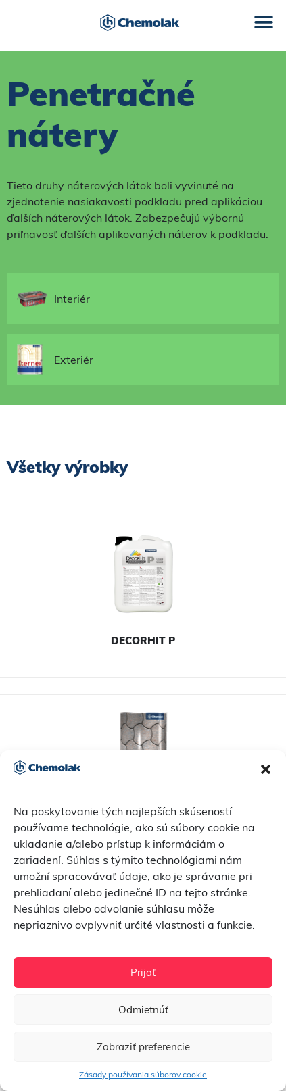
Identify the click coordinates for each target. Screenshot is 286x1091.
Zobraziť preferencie (143, 1046)
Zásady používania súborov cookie (143, 1074)
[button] (265, 769)
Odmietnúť (143, 1009)
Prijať (143, 972)
